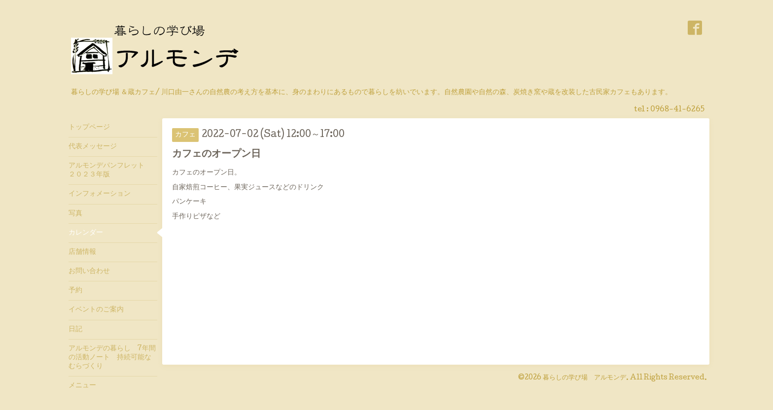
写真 (75, 214)
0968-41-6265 (677, 110)
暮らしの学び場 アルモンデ (584, 378)
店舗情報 (82, 252)
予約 (75, 291)
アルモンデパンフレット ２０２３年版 (110, 170)
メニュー (82, 386)
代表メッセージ (96, 147)
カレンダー (86, 233)
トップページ (89, 128)
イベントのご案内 (96, 310)
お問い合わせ (89, 271)
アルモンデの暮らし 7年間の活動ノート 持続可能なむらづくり (112, 358)
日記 (75, 330)
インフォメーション (100, 194)
